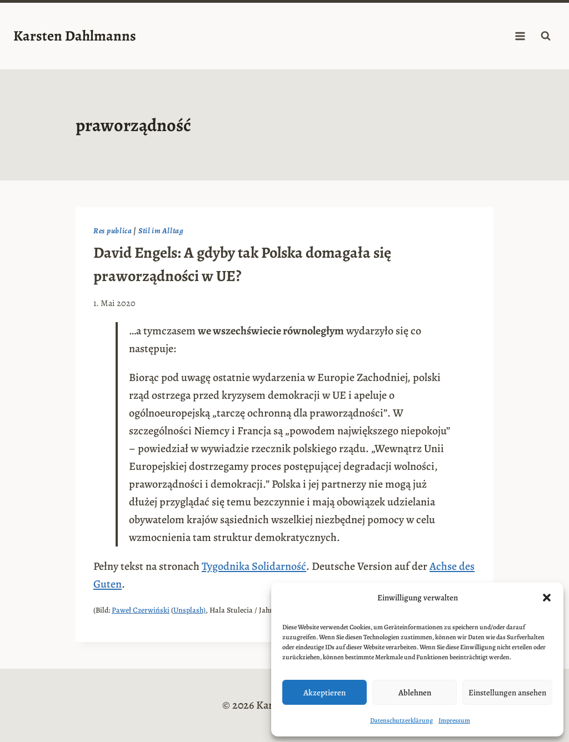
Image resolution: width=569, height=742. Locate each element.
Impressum (454, 720)
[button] (546, 597)
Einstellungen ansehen (507, 692)
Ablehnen (414, 692)
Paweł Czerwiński (140, 610)
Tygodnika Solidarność (254, 566)
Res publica (112, 230)
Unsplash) (189, 610)
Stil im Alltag (161, 230)
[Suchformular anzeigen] (546, 36)
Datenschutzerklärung (401, 720)
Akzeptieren (324, 692)
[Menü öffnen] (520, 35)
